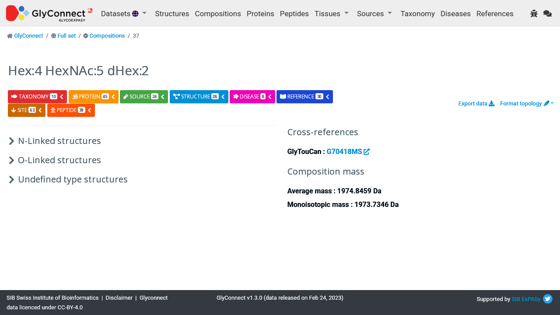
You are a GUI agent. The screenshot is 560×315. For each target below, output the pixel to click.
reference (304, 96)
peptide (71, 110)
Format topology (524, 103)
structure (199, 96)
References (495, 13)
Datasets (120, 13)
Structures (172, 13)
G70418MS (348, 151)
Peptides (294, 13)
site (26, 110)
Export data (476, 103)
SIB (516, 299)
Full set (66, 35)
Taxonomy (418, 13)
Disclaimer (119, 297)
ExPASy (531, 299)
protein (94, 96)
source (144, 96)
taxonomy (37, 96)
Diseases (456, 13)
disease (252, 96)
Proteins (260, 13)
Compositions (218, 13)
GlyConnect (28, 35)
